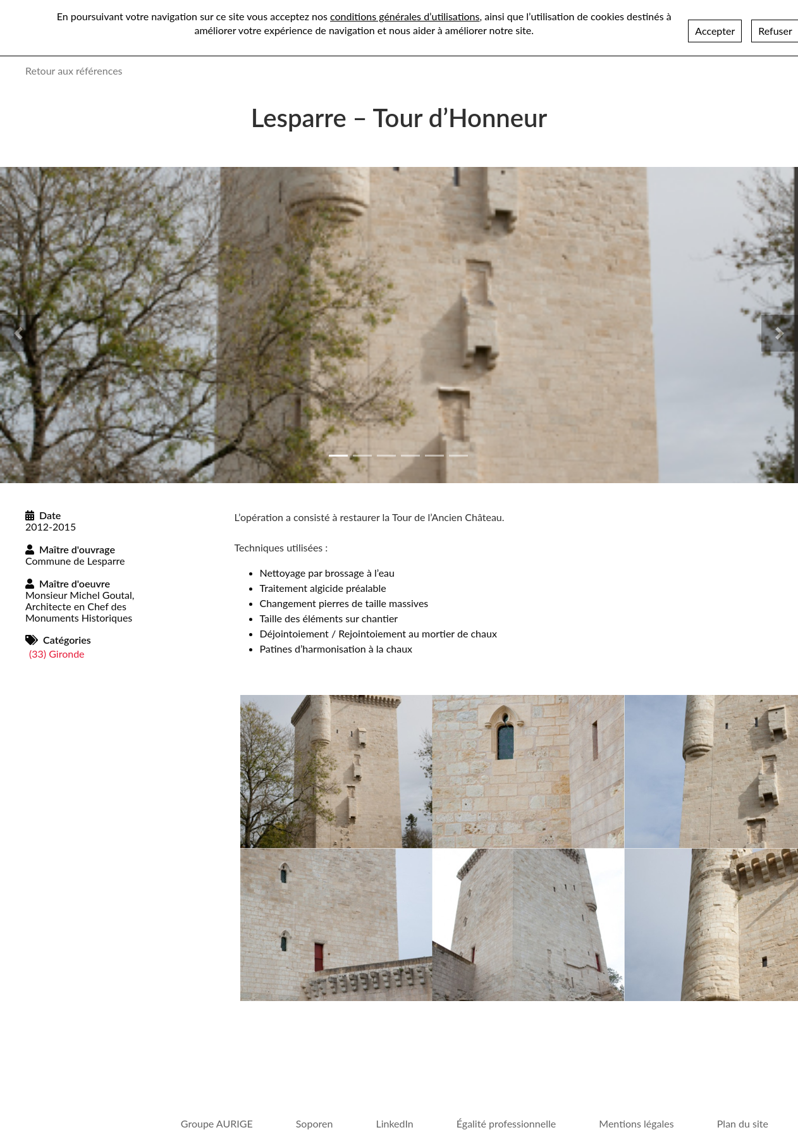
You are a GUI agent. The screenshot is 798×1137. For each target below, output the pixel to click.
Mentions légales (636, 1123)
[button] (18, 333)
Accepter (715, 31)
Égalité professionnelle (506, 1123)
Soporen (314, 1123)
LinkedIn (394, 1123)
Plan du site (742, 1123)
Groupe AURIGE (217, 1123)
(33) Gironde (57, 654)
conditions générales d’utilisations (404, 16)
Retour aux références (74, 71)
